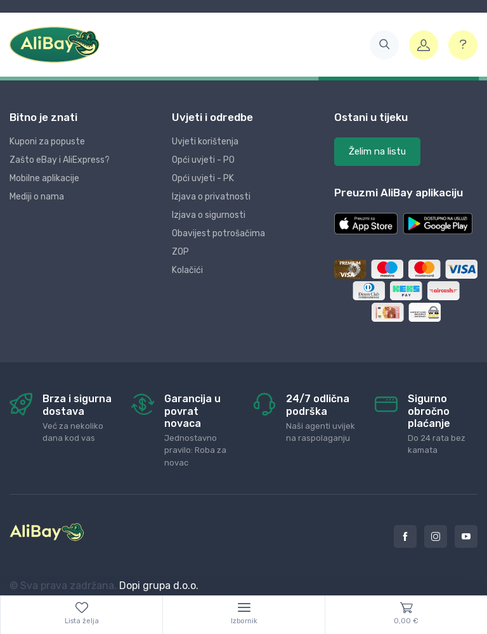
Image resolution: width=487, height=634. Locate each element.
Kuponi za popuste (47, 141)
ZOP (180, 251)
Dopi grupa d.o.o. (158, 586)
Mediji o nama (37, 196)
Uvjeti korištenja (205, 141)
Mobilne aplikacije (44, 178)
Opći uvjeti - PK (203, 178)
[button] (384, 45)
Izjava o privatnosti (211, 196)
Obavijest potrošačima (218, 233)
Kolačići (187, 270)
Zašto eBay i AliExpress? (60, 160)
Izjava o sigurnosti (208, 215)
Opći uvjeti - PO (203, 160)
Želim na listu (377, 151)
